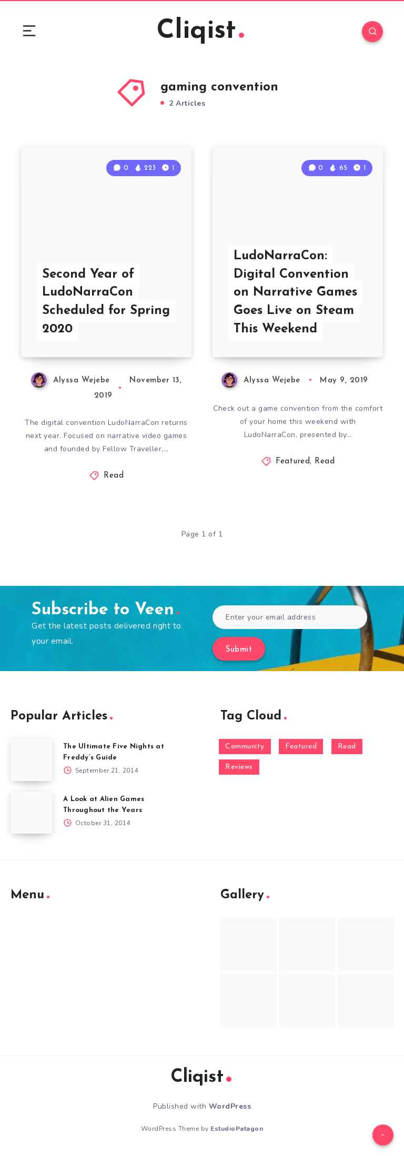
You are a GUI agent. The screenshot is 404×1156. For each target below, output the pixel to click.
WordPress (230, 1106)
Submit (239, 650)
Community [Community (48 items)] (245, 747)
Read (114, 476)
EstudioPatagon (236, 1128)
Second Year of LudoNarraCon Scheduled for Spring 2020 (106, 302)
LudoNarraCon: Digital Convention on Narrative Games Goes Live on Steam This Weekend (295, 293)
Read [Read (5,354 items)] (347, 747)
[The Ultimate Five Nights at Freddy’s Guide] (32, 760)
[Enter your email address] (290, 617)
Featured (293, 461)
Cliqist (200, 31)
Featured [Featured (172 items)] (301, 747)
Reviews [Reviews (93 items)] (239, 767)
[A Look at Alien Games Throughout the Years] (32, 813)
